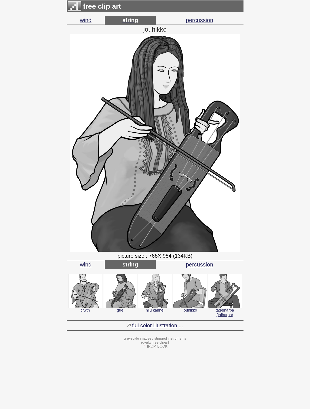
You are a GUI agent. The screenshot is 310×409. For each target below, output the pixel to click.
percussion (199, 20)
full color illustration (154, 325)
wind (85, 20)
